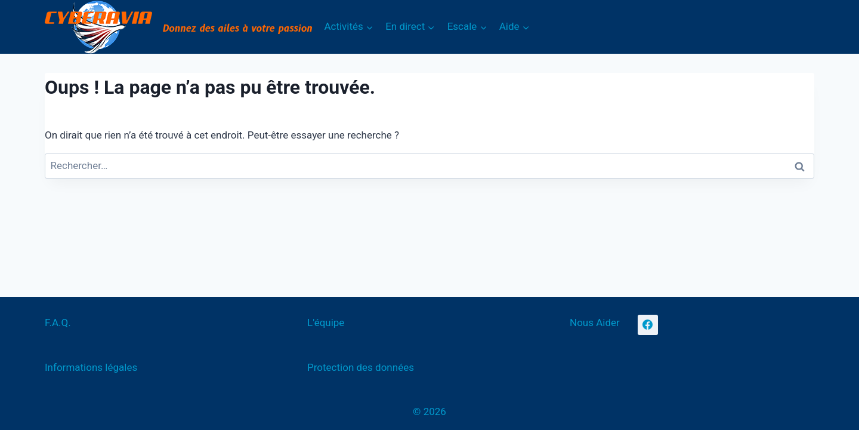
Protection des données (360, 367)
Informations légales (91, 367)
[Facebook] (648, 325)
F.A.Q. (58, 322)
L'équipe (325, 322)
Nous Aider (595, 322)
